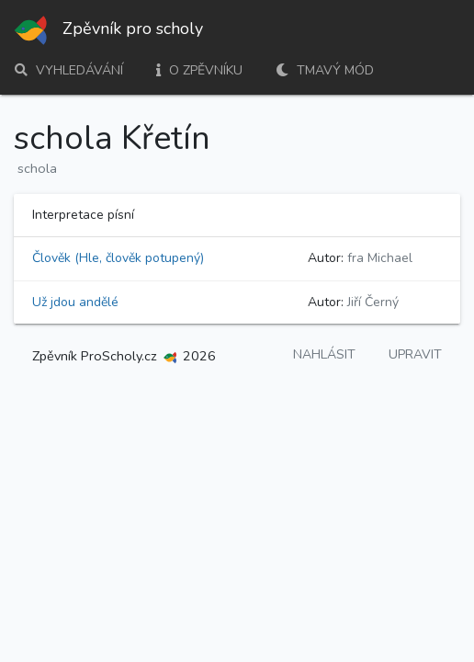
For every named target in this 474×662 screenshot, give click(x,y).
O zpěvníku (199, 70)
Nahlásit (324, 354)
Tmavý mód (325, 70)
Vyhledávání (69, 70)
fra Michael (379, 258)
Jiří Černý (373, 302)
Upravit (415, 354)
